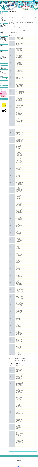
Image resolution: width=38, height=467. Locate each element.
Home (1, 1)
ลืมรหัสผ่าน (2, 74)
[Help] (3, 83)
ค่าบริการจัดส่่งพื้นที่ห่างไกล (22, 1)
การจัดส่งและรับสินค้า (16, 1)
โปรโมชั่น (36, 1)
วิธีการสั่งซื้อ (4, 1)
